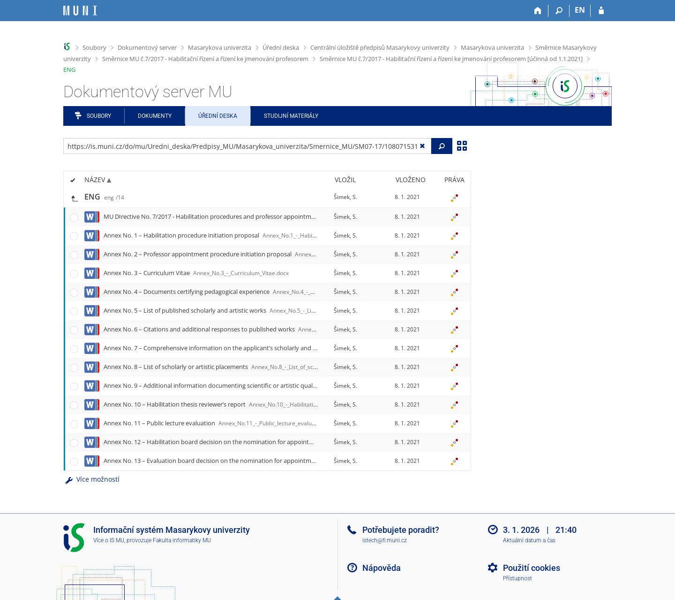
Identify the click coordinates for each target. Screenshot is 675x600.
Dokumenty (155, 116)
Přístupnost (517, 578)
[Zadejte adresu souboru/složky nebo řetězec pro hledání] (247, 146)
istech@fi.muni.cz (384, 540)
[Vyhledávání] (559, 11)
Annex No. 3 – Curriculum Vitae (196, 273)
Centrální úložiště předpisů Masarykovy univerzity (380, 47)
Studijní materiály (291, 116)
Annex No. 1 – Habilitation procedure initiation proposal (263, 235)
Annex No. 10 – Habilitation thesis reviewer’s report (252, 404)
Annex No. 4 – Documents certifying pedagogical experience (275, 291)
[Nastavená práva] (454, 197)
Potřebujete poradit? (400, 530)
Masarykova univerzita (219, 47)
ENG (69, 69)
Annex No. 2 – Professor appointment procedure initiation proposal (295, 254)
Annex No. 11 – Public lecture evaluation (221, 423)
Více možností (91, 479)
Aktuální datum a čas (529, 540)
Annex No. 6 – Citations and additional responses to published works (299, 329)
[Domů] (537, 11)
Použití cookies (531, 568)
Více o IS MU (108, 540)
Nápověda (381, 568)
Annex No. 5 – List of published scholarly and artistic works (272, 310)
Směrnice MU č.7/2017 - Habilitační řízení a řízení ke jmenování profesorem (205, 58)
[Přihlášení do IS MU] (601, 11)
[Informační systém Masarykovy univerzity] (80, 10)
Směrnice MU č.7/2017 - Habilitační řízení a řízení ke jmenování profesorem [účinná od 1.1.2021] (451, 58)
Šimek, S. (345, 197)
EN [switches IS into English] (580, 10)
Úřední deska (280, 47)
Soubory (94, 47)
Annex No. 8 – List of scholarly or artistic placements (254, 366)
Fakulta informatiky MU (182, 540)
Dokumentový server (147, 47)
